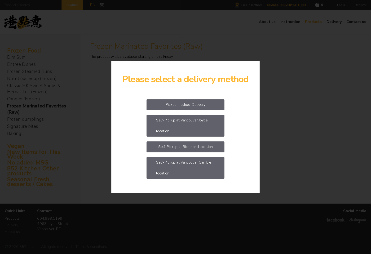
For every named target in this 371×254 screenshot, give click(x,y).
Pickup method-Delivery (185, 104)
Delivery (334, 21)
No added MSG (28, 162)
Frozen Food (24, 50)
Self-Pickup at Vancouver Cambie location (183, 168)
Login (341, 5)
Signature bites (22, 126)
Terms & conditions (91, 246)
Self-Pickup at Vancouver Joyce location (182, 126)
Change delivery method (286, 5)
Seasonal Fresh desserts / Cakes (30, 182)
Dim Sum (16, 57)
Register (360, 5)
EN (93, 5)
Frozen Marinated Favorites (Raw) (36, 109)
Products (313, 21)
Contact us (356, 21)
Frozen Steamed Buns (29, 71)
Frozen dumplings (25, 119)
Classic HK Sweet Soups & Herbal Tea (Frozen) (34, 89)
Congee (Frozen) (23, 99)
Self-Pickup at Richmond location (185, 146)
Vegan (16, 146)
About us (267, 21)
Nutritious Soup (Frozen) (32, 79)
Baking (14, 133)
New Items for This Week (33, 155)
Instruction (290, 21)
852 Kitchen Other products (33, 171)
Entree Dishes (21, 64)
